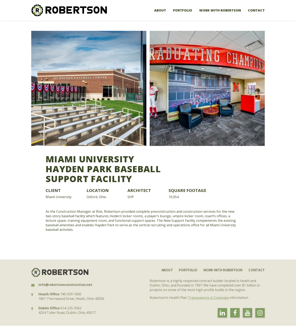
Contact (256, 10)
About (160, 10)
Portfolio (182, 10)
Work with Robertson (220, 10)
